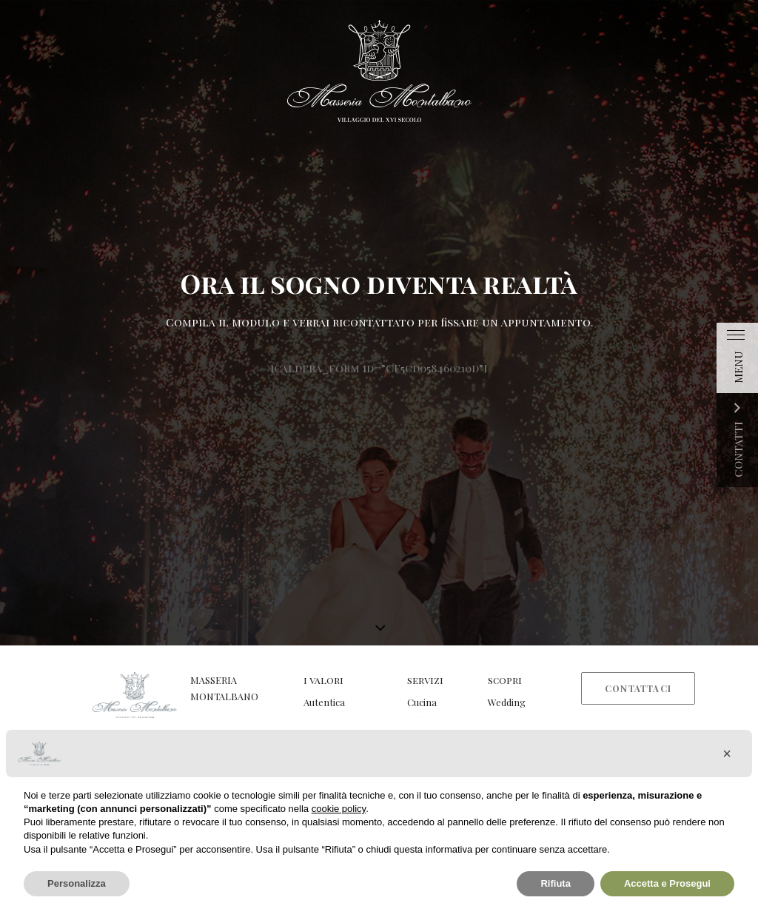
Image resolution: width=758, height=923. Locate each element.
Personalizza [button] (76, 883)
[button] (727, 753)
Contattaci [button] (638, 688)
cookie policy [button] (339, 808)
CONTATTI (738, 449)
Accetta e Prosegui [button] (667, 883)
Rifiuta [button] (555, 883)
